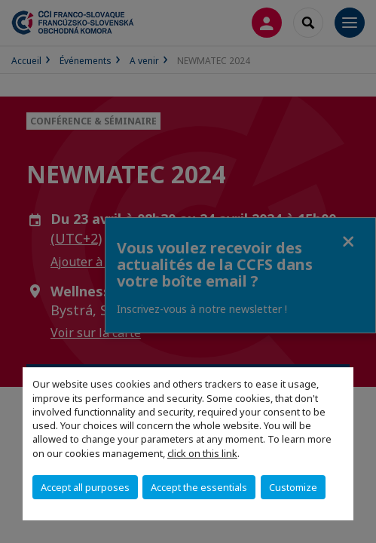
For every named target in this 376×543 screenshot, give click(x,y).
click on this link (202, 453)
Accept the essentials (199, 487)
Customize (293, 487)
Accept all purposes (85, 487)
